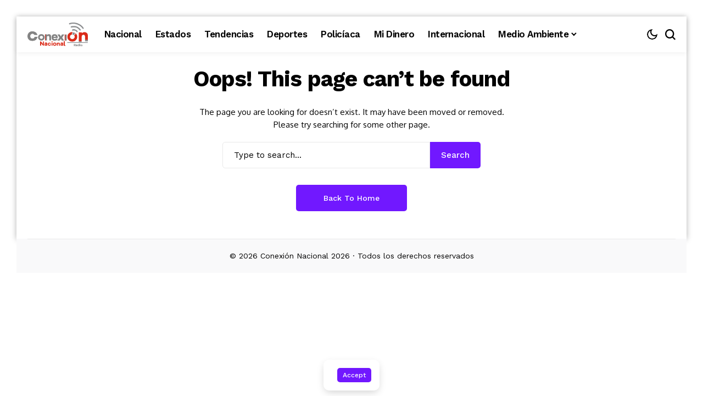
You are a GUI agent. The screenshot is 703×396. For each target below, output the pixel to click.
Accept (354, 375)
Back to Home (351, 198)
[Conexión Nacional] (57, 35)
